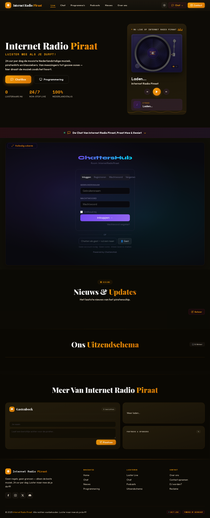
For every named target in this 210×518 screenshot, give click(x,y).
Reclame (174, 488)
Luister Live (132, 475)
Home (86, 475)
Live (53, 5)
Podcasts (95, 5)
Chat (62, 5)
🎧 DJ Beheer (197, 350)
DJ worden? (176, 484)
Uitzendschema (134, 488)
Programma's (78, 5)
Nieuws (109, 5)
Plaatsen (106, 447)
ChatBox (18, 79)
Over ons (122, 5)
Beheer (196, 317)
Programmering (51, 79)
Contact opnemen (179, 479)
